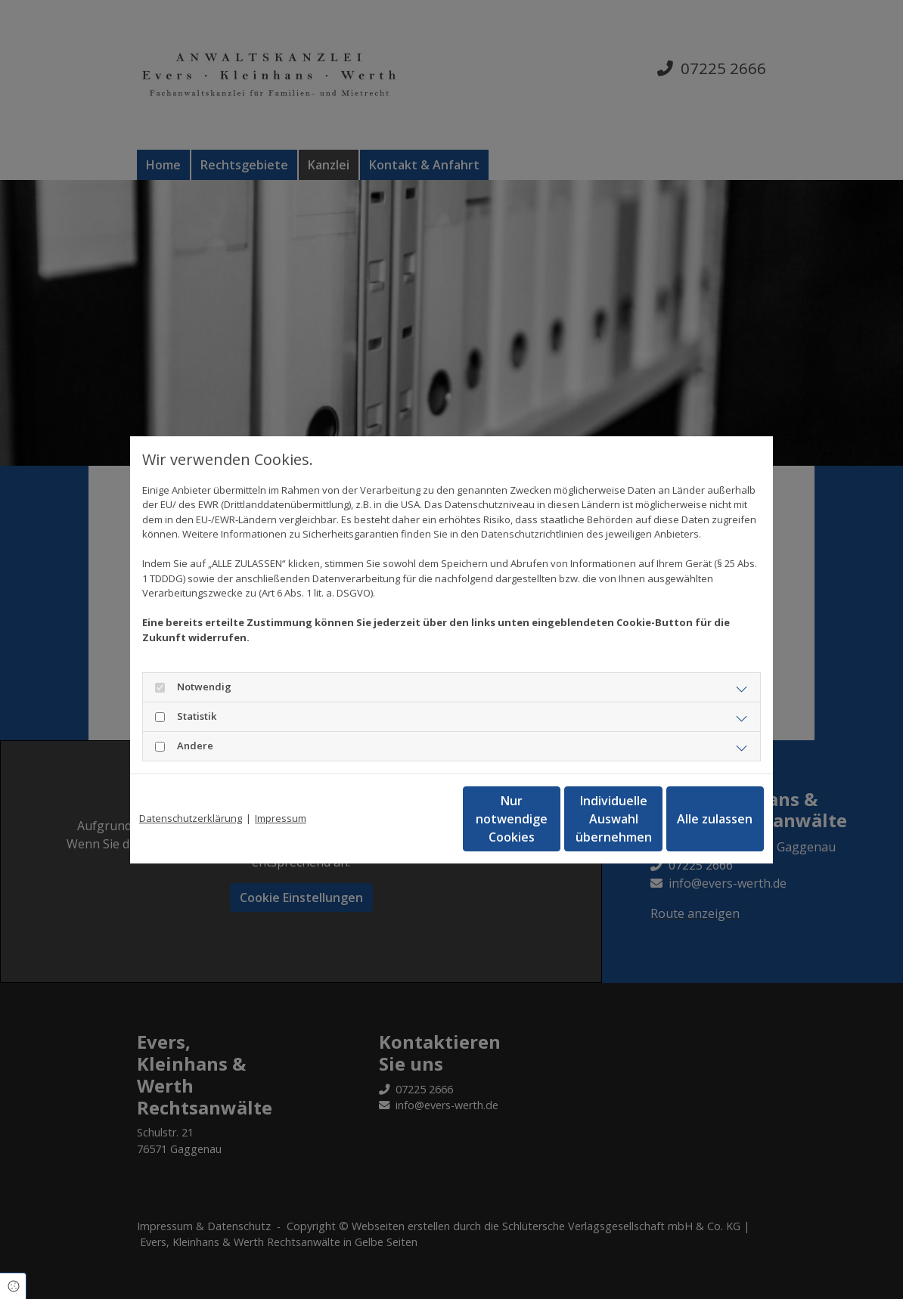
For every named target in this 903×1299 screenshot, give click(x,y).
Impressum (280, 818)
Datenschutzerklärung (190, 818)
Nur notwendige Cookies (406, 818)
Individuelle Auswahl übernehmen (550, 818)
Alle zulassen (694, 819)
